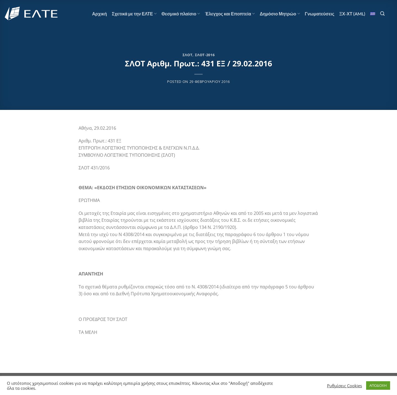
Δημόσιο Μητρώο (280, 14)
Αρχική (99, 13)
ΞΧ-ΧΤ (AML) (352, 13)
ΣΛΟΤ (188, 54)
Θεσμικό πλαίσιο (181, 14)
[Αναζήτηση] (382, 13)
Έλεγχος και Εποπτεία (230, 14)
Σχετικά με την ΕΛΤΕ (134, 14)
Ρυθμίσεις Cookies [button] (344, 385)
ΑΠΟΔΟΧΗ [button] (378, 385)
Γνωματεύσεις (319, 13)
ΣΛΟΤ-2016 (205, 54)
